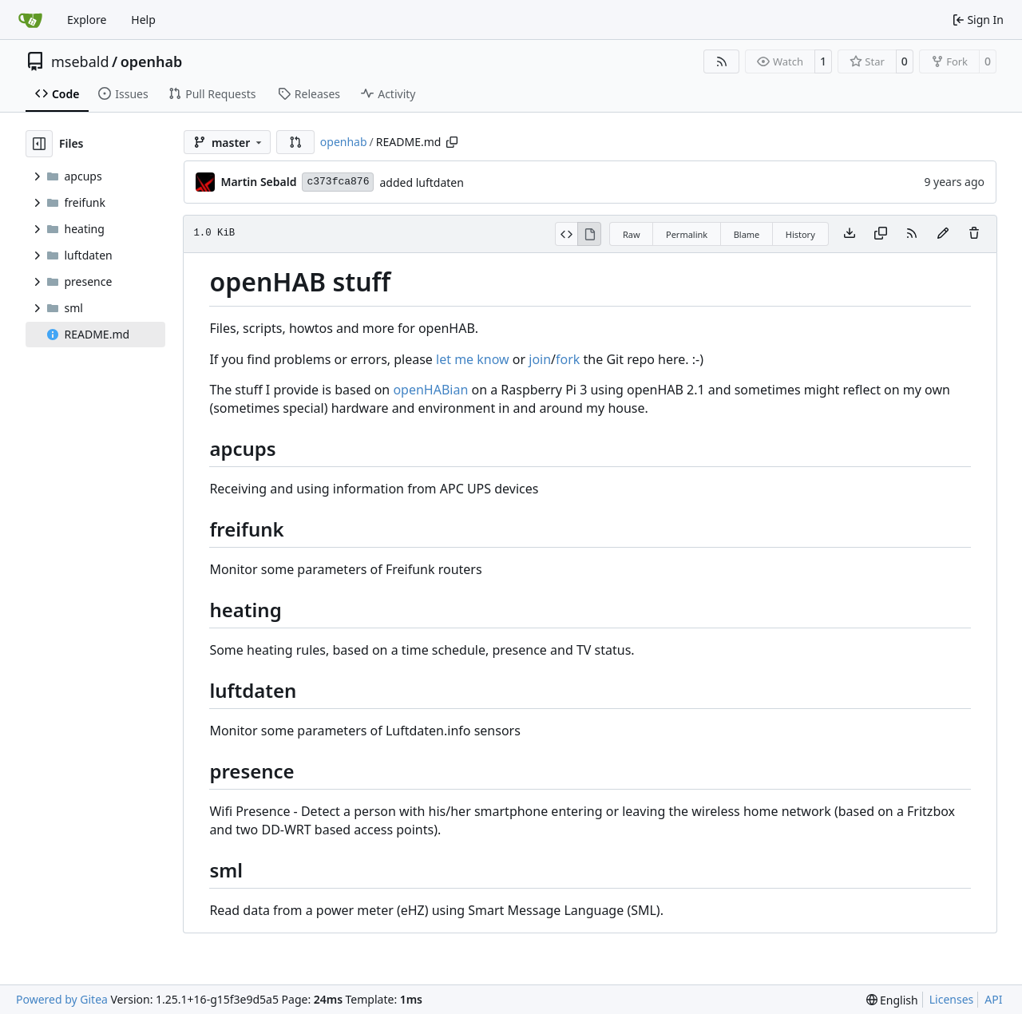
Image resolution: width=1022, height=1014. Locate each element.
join (540, 359)
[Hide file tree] (39, 143)
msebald (80, 61)
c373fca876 (338, 182)
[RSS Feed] (721, 61)
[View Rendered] (589, 234)
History (800, 234)
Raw (631, 234)
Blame (747, 234)
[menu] (892, 1000)
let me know (472, 359)
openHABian (430, 389)
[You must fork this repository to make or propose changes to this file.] (943, 234)
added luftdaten (421, 182)
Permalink (686, 234)
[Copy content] (880, 234)
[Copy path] (452, 142)
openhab (152, 61)
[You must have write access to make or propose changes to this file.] (974, 234)
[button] (295, 142)
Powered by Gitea (62, 999)
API (993, 999)
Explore (86, 19)
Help (143, 19)
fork (568, 359)
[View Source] (566, 234)
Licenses (951, 999)
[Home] (30, 20)
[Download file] (849, 234)
